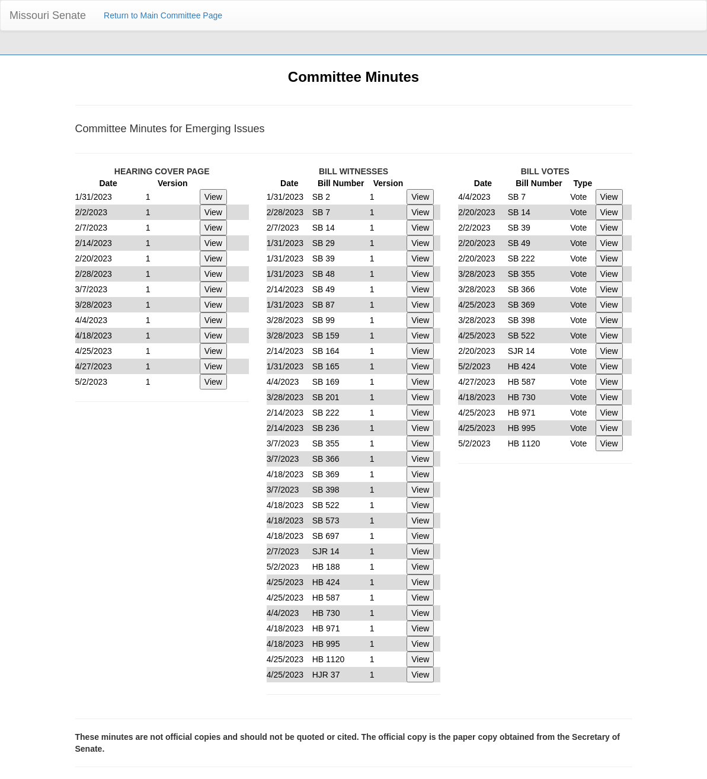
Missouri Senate (47, 15)
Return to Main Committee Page (163, 15)
